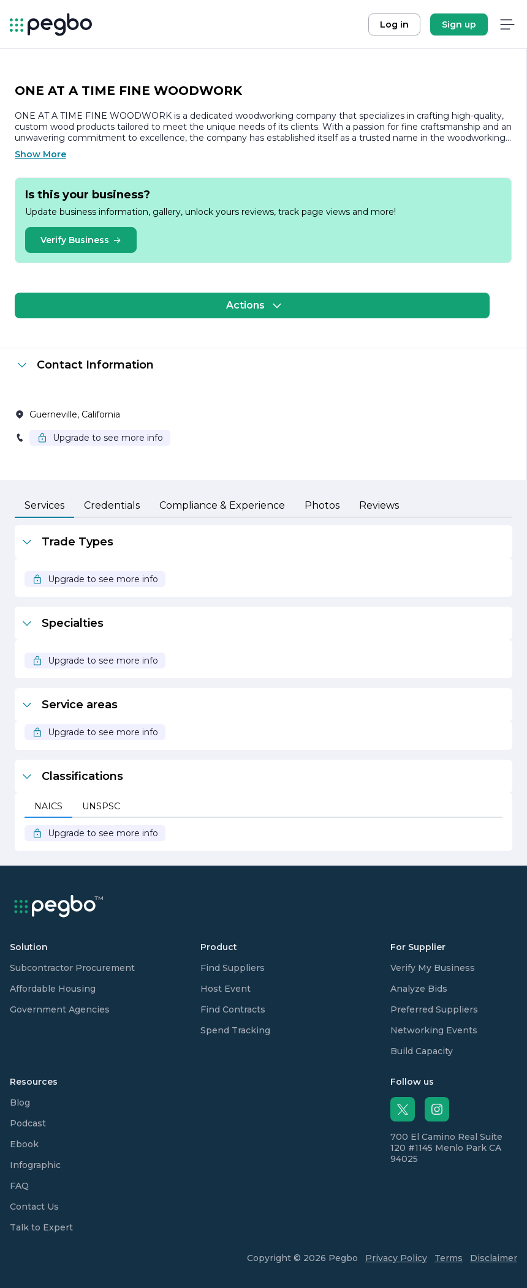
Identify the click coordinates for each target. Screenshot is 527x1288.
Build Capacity (421, 1051)
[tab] (44, 506)
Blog (20, 1102)
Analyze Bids (418, 988)
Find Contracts (232, 1009)
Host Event (225, 988)
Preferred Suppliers (434, 1009)
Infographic (35, 1164)
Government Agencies (60, 1009)
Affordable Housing (53, 988)
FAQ (19, 1185)
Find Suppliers (232, 967)
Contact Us (34, 1206)
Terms (448, 1258)
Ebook (24, 1144)
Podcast (28, 1123)
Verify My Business (432, 967)
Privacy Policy (396, 1258)
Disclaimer (493, 1258)
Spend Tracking (235, 1030)
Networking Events (433, 1030)
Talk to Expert (41, 1227)
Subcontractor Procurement (72, 967)
